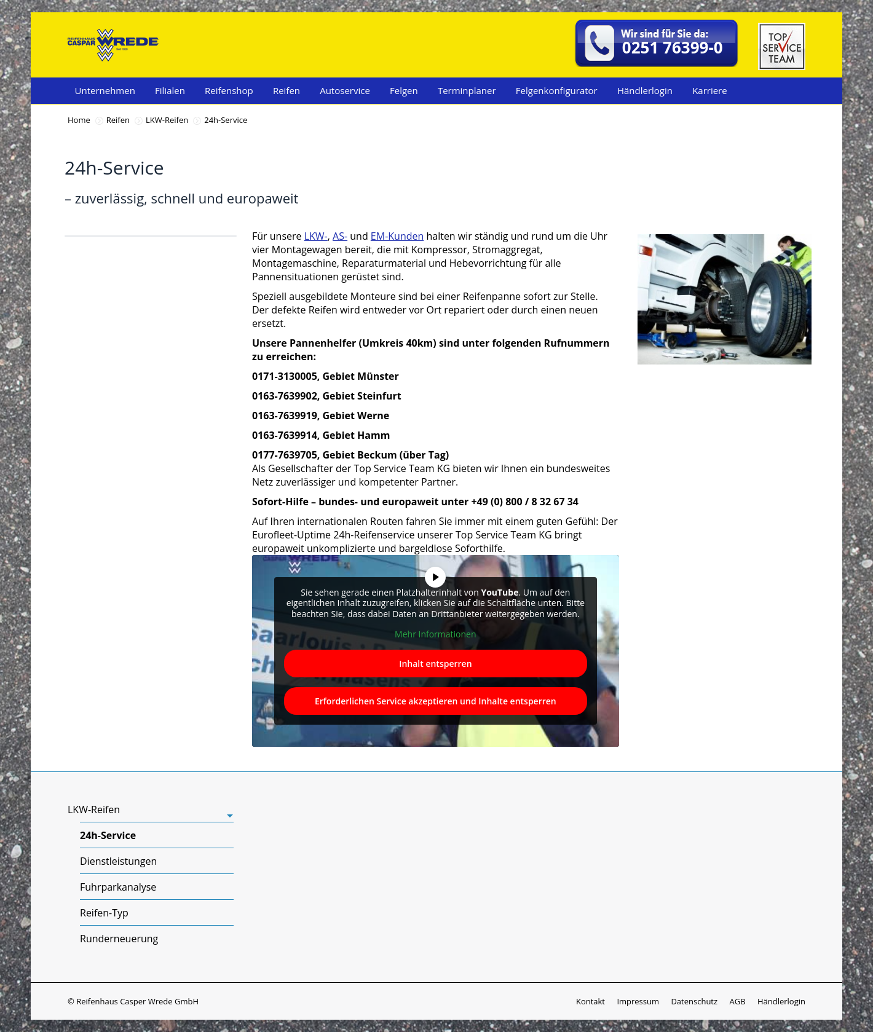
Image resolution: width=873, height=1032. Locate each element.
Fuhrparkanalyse (118, 887)
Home (79, 119)
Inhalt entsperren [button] (435, 663)
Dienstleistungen (118, 861)
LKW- (316, 236)
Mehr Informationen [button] (435, 634)
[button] (27, 1005)
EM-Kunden (397, 236)
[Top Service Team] (781, 66)
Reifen (118, 119)
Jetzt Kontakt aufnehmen (751, 394)
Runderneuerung (119, 938)
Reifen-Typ (104, 913)
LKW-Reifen (167, 119)
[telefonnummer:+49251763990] (657, 45)
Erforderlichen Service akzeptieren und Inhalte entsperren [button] (435, 701)
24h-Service (108, 835)
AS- (340, 236)
